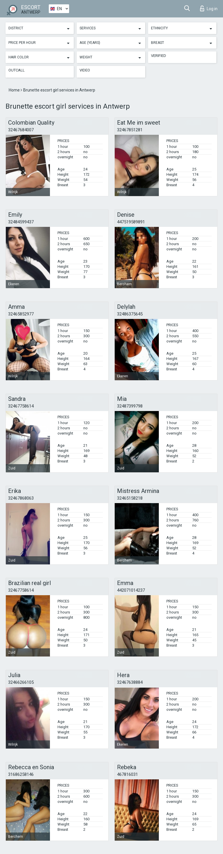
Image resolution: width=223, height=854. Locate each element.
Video (85, 70)
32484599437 (21, 222)
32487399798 (130, 406)
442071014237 (131, 590)
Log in (208, 8)
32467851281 (130, 129)
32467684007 (21, 129)
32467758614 (21, 406)
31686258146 (21, 774)
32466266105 (21, 682)
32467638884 (130, 682)
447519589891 (131, 222)
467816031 (127, 774)
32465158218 (130, 498)
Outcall (16, 70)
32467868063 (21, 498)
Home (15, 90)
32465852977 (21, 314)
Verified (158, 55)
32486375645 (130, 314)
